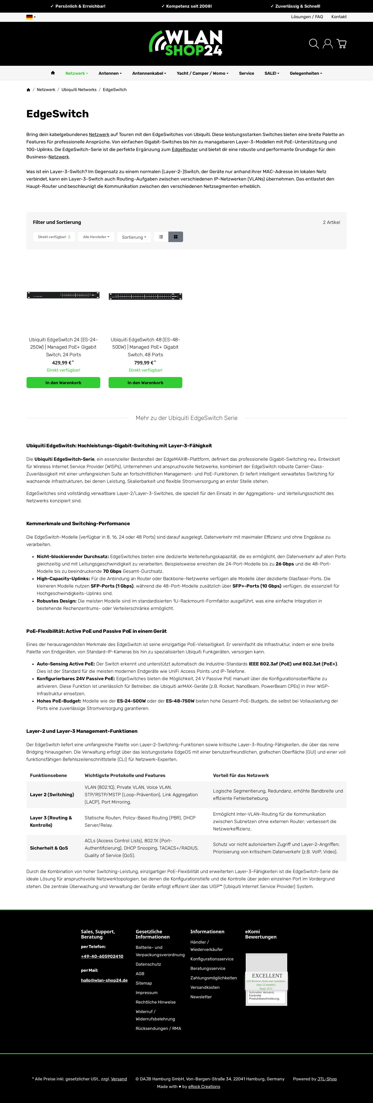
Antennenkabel (149, 73)
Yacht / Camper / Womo (203, 73)
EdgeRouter (185, 149)
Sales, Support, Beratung (98, 934)
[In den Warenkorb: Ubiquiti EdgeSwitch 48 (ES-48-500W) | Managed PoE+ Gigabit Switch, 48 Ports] (145, 382)
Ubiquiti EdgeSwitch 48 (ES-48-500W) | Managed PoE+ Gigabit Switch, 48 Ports (145, 347)
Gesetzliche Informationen (153, 934)
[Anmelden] (327, 43)
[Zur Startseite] (186, 43)
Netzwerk (76, 73)
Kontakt (339, 16)
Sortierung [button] (134, 237)
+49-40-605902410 (102, 956)
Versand (119, 1078)
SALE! (272, 73)
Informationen (207, 931)
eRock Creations (204, 1086)
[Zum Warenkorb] (341, 43)
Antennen (110, 73)
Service (246, 73)
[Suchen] (314, 43)
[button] (186, 237)
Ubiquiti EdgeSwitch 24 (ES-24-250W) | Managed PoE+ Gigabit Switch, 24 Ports (63, 347)
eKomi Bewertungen (260, 934)
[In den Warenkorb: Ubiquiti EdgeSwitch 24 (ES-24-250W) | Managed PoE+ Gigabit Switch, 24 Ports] (63, 382)
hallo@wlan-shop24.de (104, 980)
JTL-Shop (327, 1078)
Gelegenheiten (306, 73)
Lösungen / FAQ (307, 16)
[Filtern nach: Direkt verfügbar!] (54, 237)
